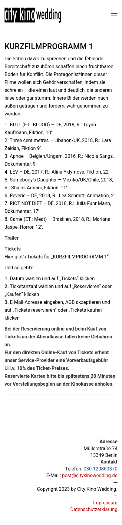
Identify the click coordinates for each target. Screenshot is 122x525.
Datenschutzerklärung (93, 509)
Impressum (105, 503)
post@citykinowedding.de (89, 475)
